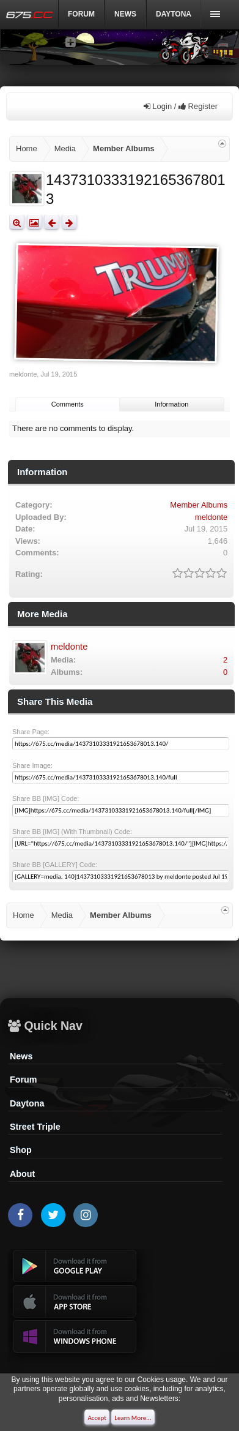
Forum (81, 14)
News (125, 14)
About (22, 1174)
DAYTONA (173, 14)
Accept (96, 1418)
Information (171, 404)
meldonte (23, 374)
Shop (21, 1150)
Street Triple (35, 1127)
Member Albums (198, 504)
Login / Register (181, 106)
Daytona (27, 1103)
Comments (67, 404)
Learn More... (132, 1418)
